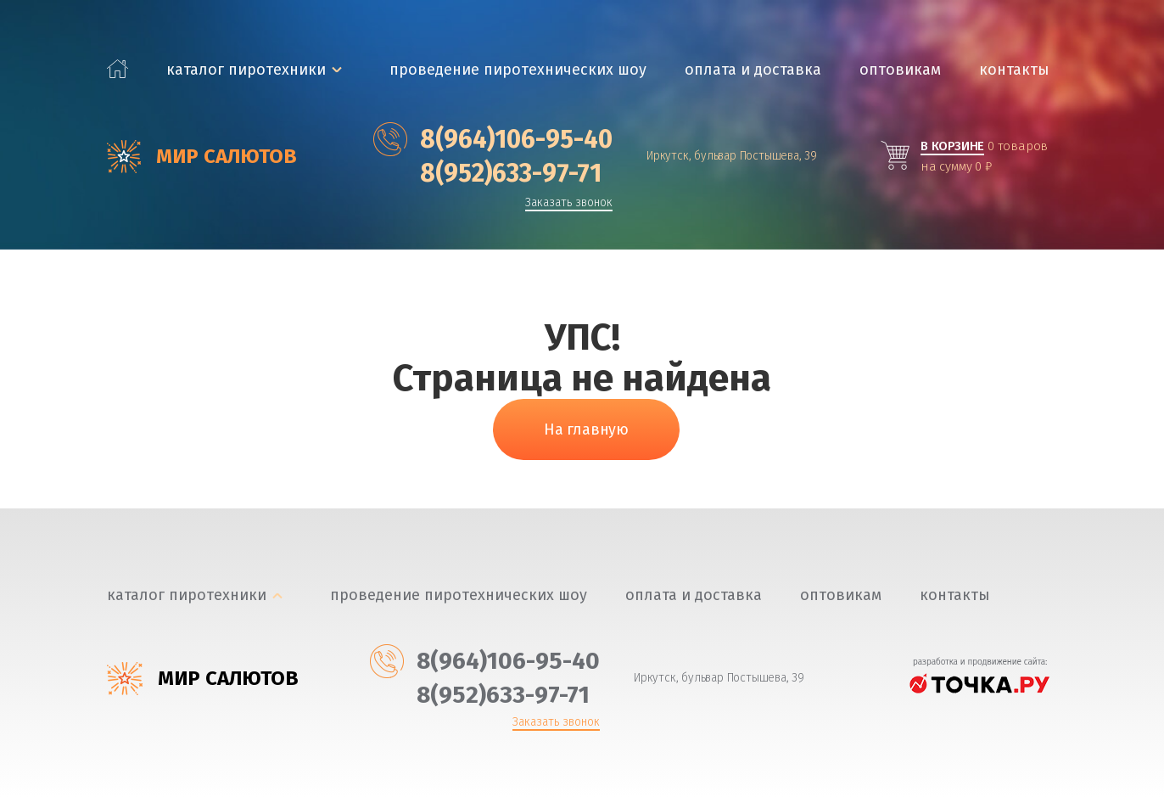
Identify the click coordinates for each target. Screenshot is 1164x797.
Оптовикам (900, 70)
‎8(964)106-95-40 (493, 139)
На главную (586, 429)
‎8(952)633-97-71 (487, 173)
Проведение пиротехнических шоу (517, 70)
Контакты (1014, 70)
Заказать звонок (569, 203)
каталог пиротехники (246, 70)
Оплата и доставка (753, 70)
